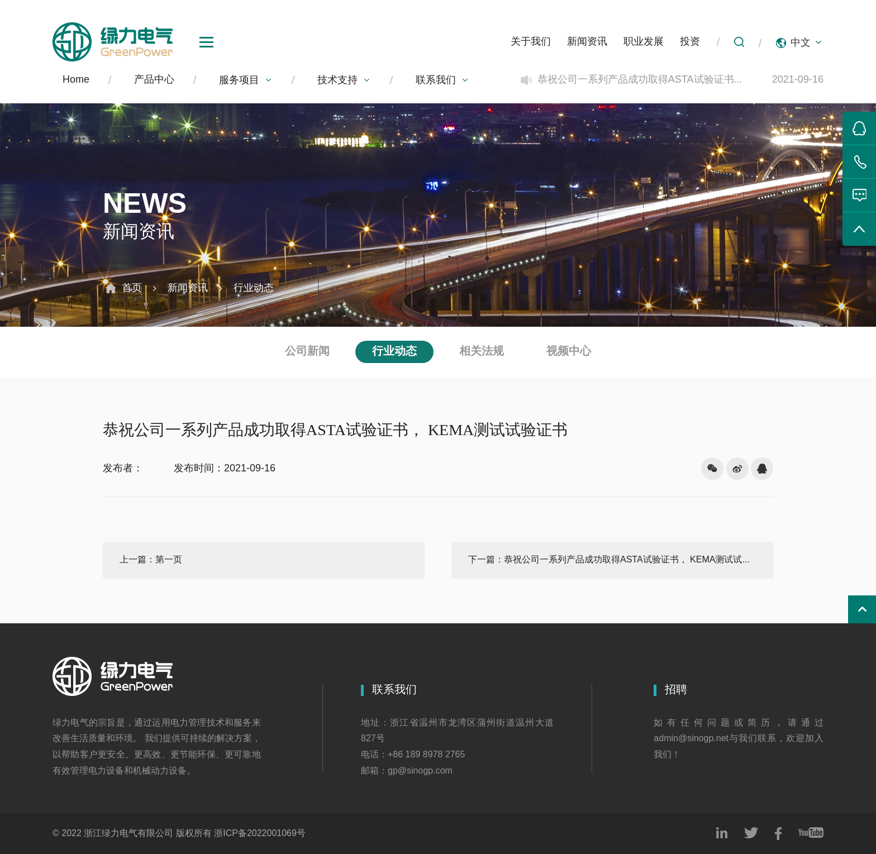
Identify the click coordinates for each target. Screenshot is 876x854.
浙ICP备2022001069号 (260, 833)
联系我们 (442, 80)
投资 (690, 41)
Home (76, 79)
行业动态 (254, 288)
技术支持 (344, 80)
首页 (132, 288)
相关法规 (481, 351)
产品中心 (154, 79)
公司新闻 (307, 351)
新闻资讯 (587, 41)
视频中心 (568, 351)
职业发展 (643, 41)
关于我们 (531, 41)
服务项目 (246, 80)
